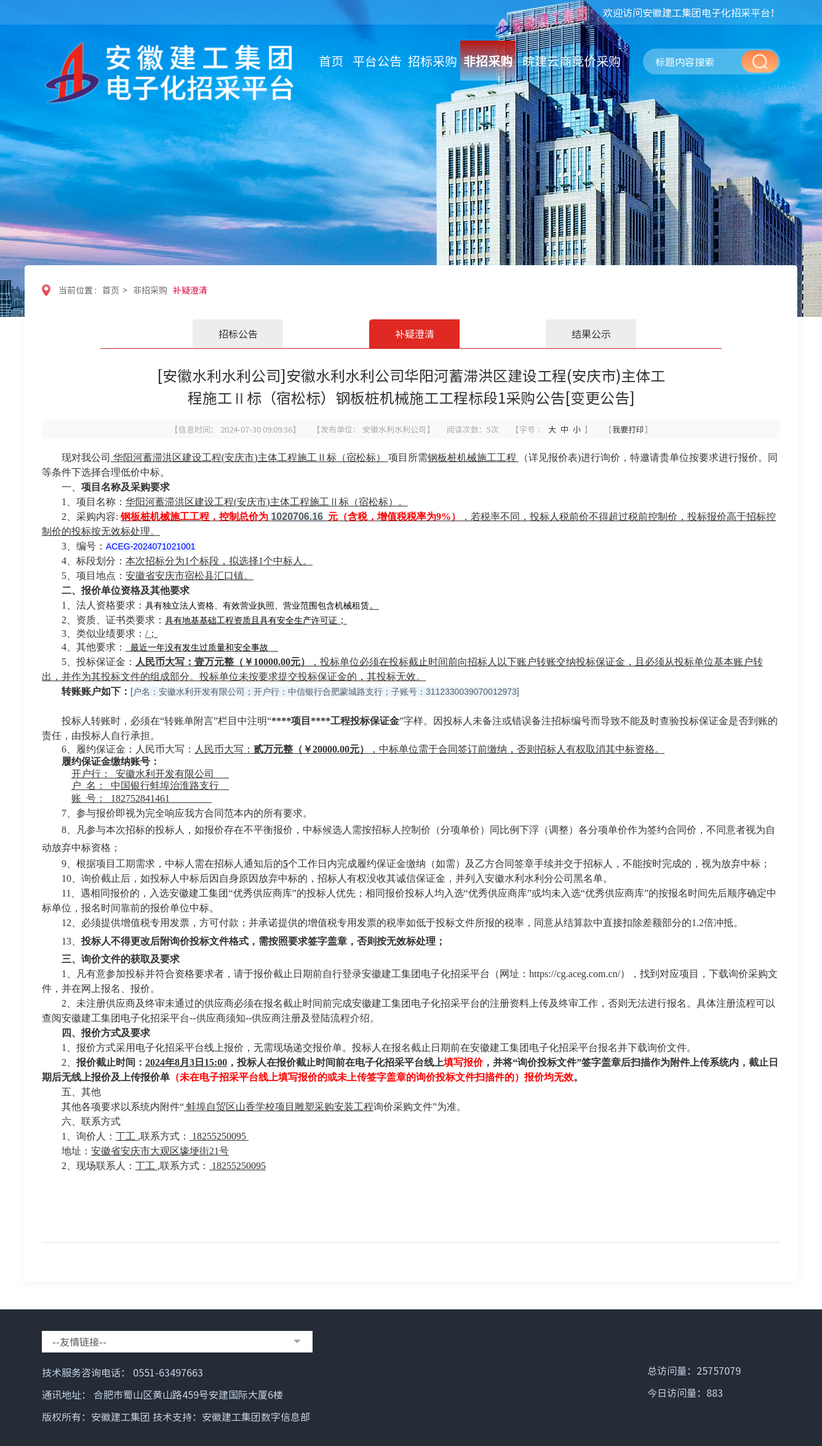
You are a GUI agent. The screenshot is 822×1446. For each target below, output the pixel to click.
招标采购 (432, 61)
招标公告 (238, 333)
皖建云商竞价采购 (571, 61)
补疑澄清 (190, 290)
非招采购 (488, 61)
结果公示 (591, 333)
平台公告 (377, 61)
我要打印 (628, 429)
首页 (331, 61)
